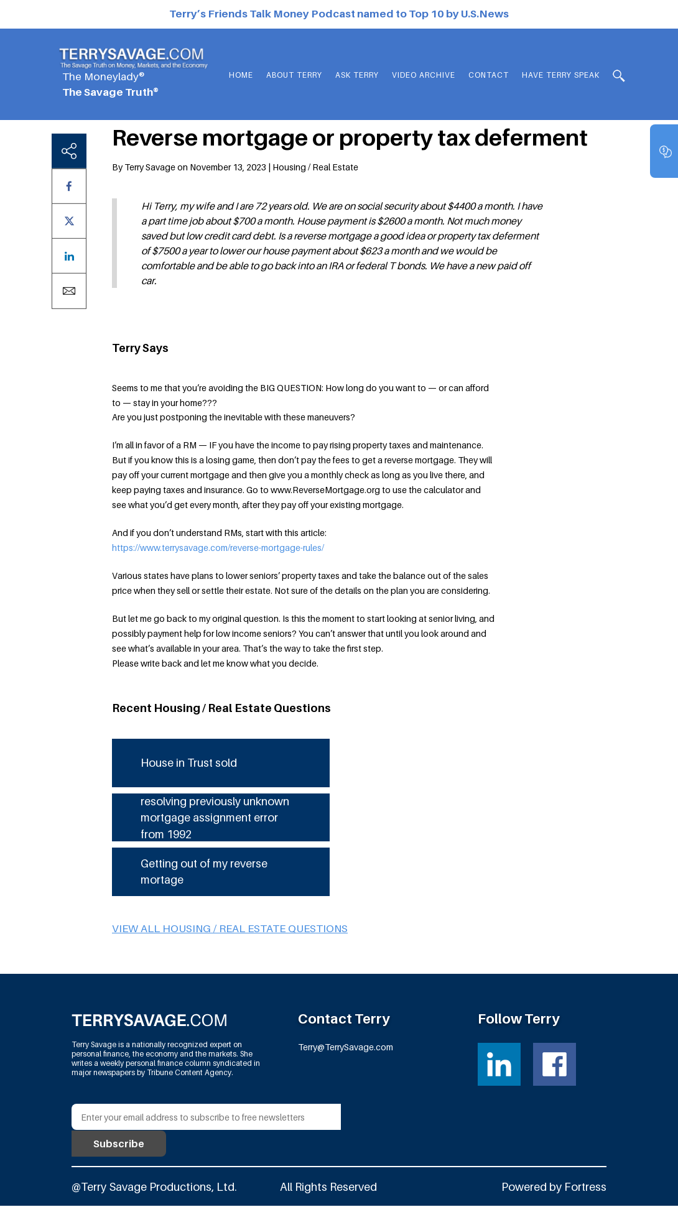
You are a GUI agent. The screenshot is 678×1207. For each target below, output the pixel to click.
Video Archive (425, 75)
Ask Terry (359, 75)
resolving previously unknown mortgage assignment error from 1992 (216, 819)
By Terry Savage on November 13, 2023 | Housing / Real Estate (235, 166)
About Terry (297, 75)
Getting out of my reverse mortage (206, 874)
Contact (490, 75)
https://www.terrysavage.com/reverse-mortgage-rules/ (218, 547)
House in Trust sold (190, 763)
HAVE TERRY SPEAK (561, 75)
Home (244, 75)
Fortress (585, 1188)
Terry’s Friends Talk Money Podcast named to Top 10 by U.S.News (339, 13)
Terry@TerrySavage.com (345, 1048)
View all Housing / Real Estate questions (230, 931)
